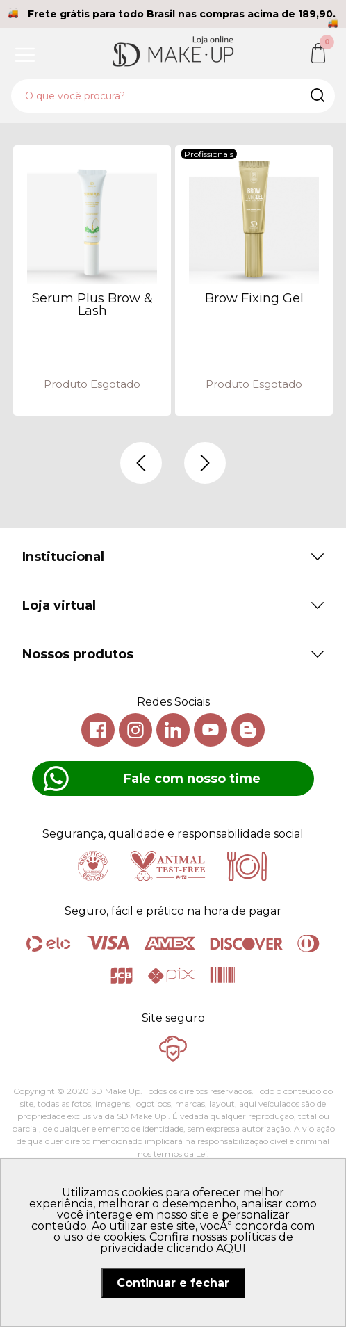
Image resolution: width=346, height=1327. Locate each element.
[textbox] (173, 96)
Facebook (98, 730)
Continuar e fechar (173, 1282)
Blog (248, 730)
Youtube (210, 730)
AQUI (231, 1248)
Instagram (135, 730)
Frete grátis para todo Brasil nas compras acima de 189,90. (182, 14)
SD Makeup (173, 51)
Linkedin (173, 730)
